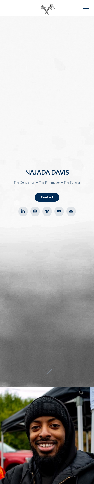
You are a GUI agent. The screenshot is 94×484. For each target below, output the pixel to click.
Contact (47, 197)
